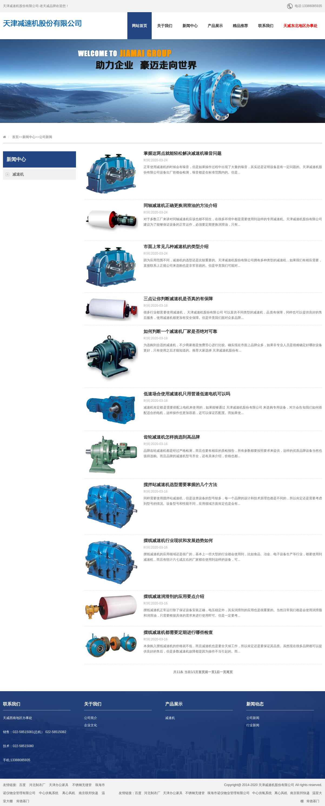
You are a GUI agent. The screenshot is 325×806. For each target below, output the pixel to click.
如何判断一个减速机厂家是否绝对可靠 (180, 331)
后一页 (221, 672)
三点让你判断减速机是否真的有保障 (178, 298)
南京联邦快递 (88, 793)
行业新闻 (252, 725)
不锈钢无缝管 (82, 785)
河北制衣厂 (37, 785)
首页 (15, 137)
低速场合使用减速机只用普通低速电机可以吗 (187, 394)
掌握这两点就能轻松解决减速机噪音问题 (182, 153)
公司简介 (90, 718)
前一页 (210, 672)
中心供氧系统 (48, 793)
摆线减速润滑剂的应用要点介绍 (174, 596)
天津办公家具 (58, 785)
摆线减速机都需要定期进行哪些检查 (178, 632)
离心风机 (68, 793)
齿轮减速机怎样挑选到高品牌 (172, 437)
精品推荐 (240, 26)
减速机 (18, 174)
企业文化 (90, 725)
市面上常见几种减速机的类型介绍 (176, 246)
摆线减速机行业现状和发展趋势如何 (178, 540)
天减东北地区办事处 (300, 26)
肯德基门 (22, 801)
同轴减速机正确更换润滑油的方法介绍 (180, 205)
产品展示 (215, 26)
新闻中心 (190, 26)
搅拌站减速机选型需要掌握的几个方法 (180, 484)
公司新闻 (45, 137)
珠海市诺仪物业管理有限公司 (228, 793)
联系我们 (265, 26)
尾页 (229, 672)
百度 (22, 785)
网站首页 (139, 26)
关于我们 (164, 26)
